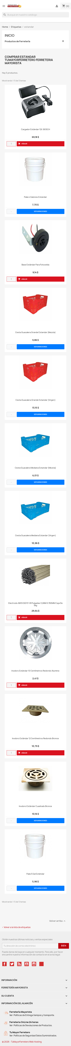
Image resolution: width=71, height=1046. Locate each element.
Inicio (9, 35)
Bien (63, 945)
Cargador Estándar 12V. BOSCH (35, 129)
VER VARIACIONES (40, 211)
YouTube (26, 964)
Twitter (12, 964)
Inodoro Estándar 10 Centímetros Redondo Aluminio (35, 671)
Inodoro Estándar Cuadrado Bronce (35, 806)
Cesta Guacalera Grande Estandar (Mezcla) (35, 332)
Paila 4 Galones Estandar (35, 197)
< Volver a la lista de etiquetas (16, 927)
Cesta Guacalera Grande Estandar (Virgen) (35, 400)
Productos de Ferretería (17, 41)
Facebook (4, 964)
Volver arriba (57, 921)
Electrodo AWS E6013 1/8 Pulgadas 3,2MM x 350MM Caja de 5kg (35, 604)
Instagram (34, 964)
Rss (19, 964)
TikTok (41, 964)
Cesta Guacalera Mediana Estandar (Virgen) (35, 535)
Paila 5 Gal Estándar (35, 874)
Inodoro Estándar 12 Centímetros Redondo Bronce (35, 738)
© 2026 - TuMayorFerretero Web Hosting (22, 1041)
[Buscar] (35, 14)
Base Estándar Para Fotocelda (35, 265)
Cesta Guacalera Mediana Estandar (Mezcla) (35, 468)
